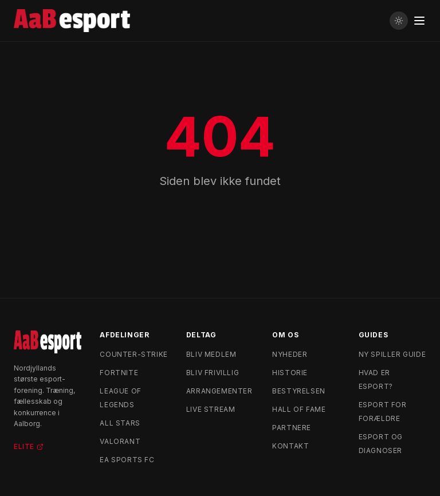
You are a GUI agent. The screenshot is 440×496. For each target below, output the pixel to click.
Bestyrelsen (298, 391)
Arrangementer (219, 391)
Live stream (210, 409)
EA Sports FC (127, 459)
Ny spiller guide (392, 354)
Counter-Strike (133, 354)
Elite (29, 446)
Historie (290, 372)
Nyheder (289, 354)
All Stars (120, 423)
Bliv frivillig (212, 372)
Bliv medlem (211, 354)
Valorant (120, 441)
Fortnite (119, 372)
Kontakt (290, 446)
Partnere (291, 427)
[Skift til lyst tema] (399, 20)
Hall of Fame (298, 409)
